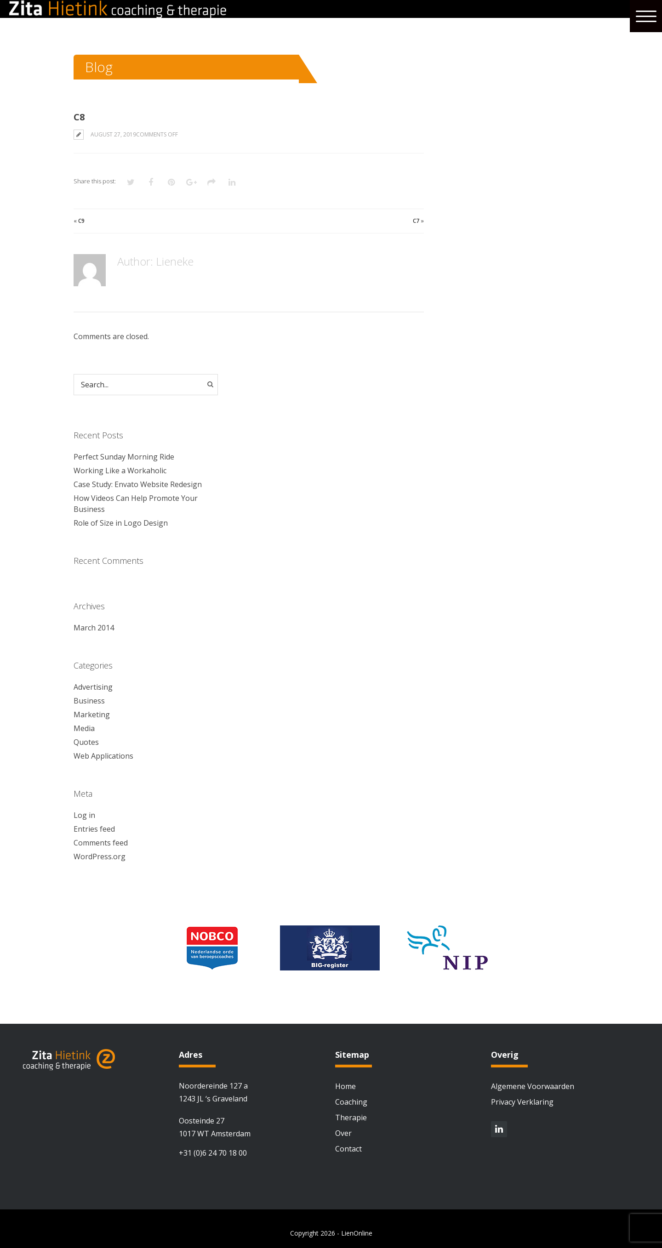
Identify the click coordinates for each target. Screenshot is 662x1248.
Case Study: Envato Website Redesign (138, 484)
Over (343, 1133)
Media (84, 728)
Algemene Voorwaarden (532, 1086)
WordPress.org (100, 856)
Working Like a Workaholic (120, 470)
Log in (84, 815)
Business (89, 701)
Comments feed (101, 843)
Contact (348, 1149)
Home (345, 1086)
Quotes (86, 742)
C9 (81, 221)
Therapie (351, 1117)
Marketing (92, 714)
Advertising (93, 687)
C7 (416, 221)
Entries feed (94, 829)
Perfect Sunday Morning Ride (124, 457)
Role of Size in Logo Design (121, 523)
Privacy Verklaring (522, 1102)
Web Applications (103, 756)
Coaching (351, 1102)
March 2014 (94, 628)
